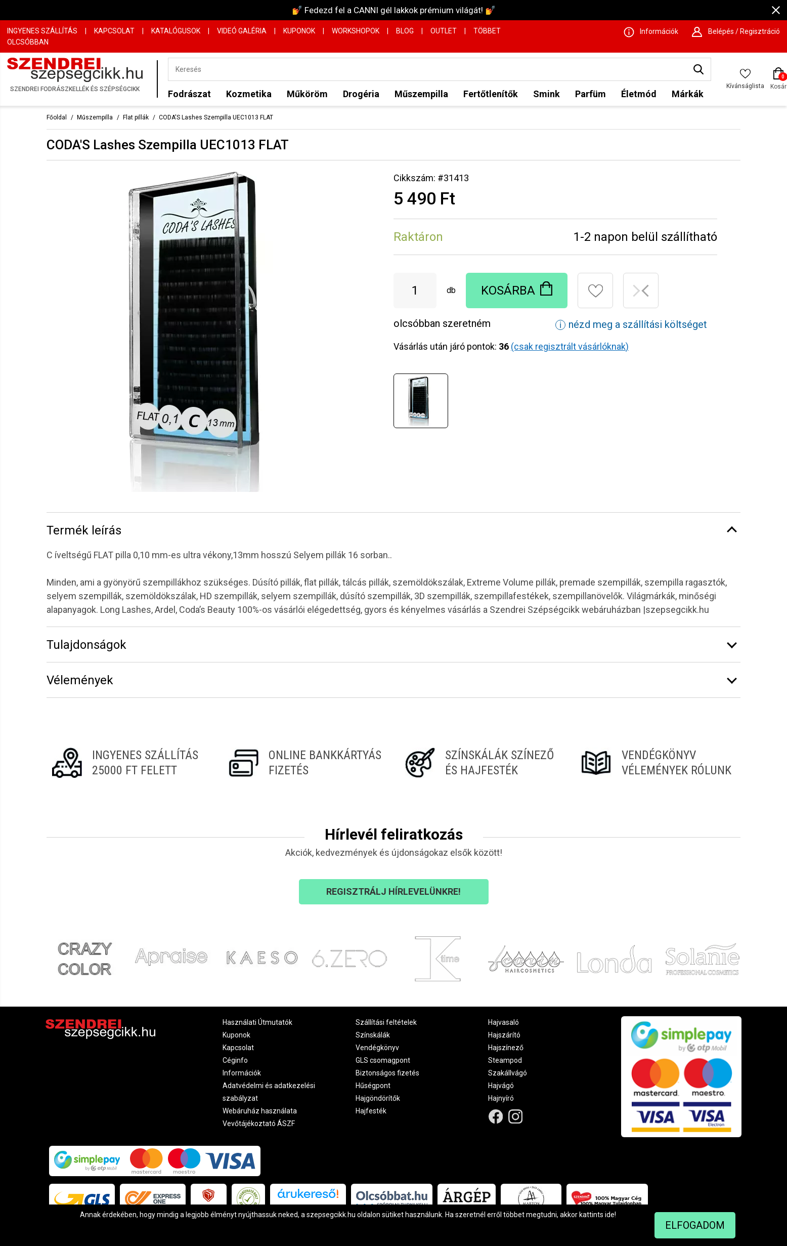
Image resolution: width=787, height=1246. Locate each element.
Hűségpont (373, 1086)
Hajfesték (371, 1111)
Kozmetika (249, 94)
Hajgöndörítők (378, 1098)
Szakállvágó (507, 1073)
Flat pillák (136, 117)
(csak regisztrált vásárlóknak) (570, 346)
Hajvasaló (503, 1022)
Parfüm (590, 94)
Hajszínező (505, 1048)
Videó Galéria (242, 31)
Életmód (639, 94)
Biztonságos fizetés (387, 1073)
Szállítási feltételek (386, 1022)
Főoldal (57, 117)
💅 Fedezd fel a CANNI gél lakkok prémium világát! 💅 (394, 10)
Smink (546, 94)
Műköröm (307, 94)
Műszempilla (421, 94)
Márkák (688, 94)
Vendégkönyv (377, 1048)
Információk (242, 1073)
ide (610, 1215)
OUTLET (443, 31)
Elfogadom (695, 1225)
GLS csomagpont (383, 1060)
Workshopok (355, 31)
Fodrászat (189, 94)
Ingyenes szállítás (42, 31)
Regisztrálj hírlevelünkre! (393, 891)
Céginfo (235, 1060)
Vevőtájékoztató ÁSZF (259, 1123)
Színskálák (373, 1035)
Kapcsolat (114, 31)
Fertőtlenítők (490, 94)
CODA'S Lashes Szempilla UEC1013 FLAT (216, 117)
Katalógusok (175, 31)
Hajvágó (501, 1086)
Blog (405, 31)
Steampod (505, 1060)
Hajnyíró (501, 1098)
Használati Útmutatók (257, 1022)
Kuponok (299, 31)
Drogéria (361, 94)
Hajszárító (504, 1035)
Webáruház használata (260, 1111)
